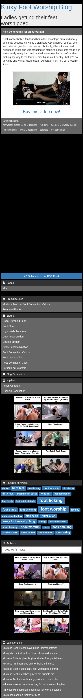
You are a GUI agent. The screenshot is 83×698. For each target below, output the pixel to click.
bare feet (18, 488)
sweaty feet (28, 532)
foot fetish (7, 501)
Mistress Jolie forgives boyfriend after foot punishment (33, 658)
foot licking (51, 500)
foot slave (9, 509)
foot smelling (28, 509)
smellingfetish (10, 130)
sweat (22, 130)
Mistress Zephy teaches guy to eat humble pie (28, 674)
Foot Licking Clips (13, 357)
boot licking (34, 488)
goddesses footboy (12, 516)
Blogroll (9, 315)
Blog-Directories (14, 374)
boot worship (52, 488)
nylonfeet (55, 125)
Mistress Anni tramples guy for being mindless (28, 663)
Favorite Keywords (15, 482)
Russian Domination (14, 391)
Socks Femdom (11, 341)
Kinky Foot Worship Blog (36, 7)
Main (5, 288)
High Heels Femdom (14, 331)
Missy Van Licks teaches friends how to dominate (30, 653)
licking (42, 521)
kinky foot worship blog (19, 521)
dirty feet (7, 493)
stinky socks (10, 532)
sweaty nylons (69, 125)
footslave (32, 130)
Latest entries (12, 642)
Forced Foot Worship (14, 367)
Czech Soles (20, 125)
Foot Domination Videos (16, 352)
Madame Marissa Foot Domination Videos (26, 304)
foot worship (54, 509)
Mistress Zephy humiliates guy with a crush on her (31, 679)
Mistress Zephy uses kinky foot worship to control (30, 668)
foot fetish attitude (25, 501)
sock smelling (62, 527)
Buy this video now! (41, 111)
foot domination (58, 130)
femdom (44, 125)
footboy (75, 510)
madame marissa (57, 521)
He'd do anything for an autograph (23, 31)
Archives (9, 543)
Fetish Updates (11, 385)
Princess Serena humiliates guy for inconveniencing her (34, 684)
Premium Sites (13, 298)
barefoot (44, 130)
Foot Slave (9, 326)
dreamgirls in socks (27, 494)
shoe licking (9, 527)
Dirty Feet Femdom (13, 336)
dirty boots (68, 488)
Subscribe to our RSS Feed (41, 276)
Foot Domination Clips (15, 362)
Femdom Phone (12, 309)
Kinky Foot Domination (15, 347)
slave (46, 527)
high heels (32, 515)
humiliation (48, 515)
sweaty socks (45, 532)
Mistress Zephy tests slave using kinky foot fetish (30, 647)
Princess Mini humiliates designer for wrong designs (32, 689)
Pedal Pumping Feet (14, 320)
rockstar (33, 125)
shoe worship (30, 527)
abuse (5, 488)
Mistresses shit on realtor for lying (21, 694)
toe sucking (63, 532)
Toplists (9, 380)
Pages (8, 282)
